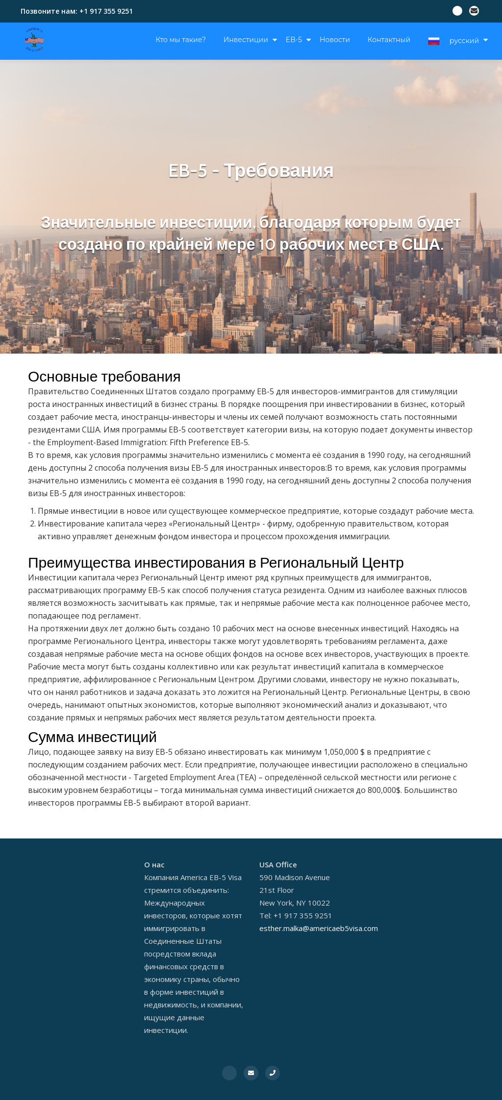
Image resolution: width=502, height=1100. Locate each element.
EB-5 (294, 39)
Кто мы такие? (181, 39)
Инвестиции (246, 39)
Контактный (389, 39)
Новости (335, 39)
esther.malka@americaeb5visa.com (318, 928)
